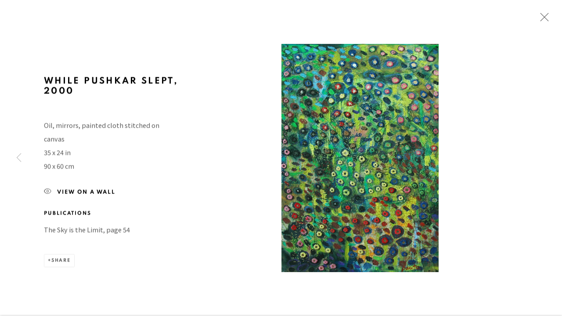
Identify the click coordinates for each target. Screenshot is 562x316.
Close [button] (542, 19)
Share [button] (61, 262)
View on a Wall (79, 194)
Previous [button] (19, 158)
